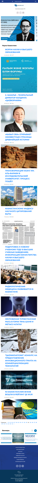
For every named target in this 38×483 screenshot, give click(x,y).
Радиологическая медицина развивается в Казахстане (19, 289)
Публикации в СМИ (20, 461)
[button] (29, 39)
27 (14, 422)
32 (24, 422)
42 (8, 423)
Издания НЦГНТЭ (20, 455)
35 (30, 422)
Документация (20, 449)
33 (26, 422)
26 (12, 422)
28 (16, 422)
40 (4, 423)
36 (32, 422)
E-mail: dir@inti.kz (19, 480)
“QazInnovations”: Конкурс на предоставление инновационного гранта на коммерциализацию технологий (21, 360)
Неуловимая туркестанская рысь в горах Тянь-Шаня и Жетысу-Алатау (20, 321)
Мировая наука (20, 453)
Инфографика (20, 459)
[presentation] (32, 430)
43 (10, 423)
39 (2, 423)
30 (20, 422)
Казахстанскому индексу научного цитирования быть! (19, 211)
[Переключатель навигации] (2, 1)
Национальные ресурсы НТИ (20, 8)
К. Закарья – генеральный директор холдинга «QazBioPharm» (19, 98)
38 (36, 422)
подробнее (7, 38)
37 (34, 422)
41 (6, 423)
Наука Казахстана (20, 447)
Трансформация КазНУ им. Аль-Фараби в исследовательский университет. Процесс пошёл (19, 176)
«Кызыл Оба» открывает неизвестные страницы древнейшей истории (18, 137)
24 (9, 422)
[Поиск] (18, 1)
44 (12, 423)
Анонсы (20, 451)
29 (18, 422)
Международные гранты (20, 457)
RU (35, 1)
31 (22, 422)
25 (10, 422)
